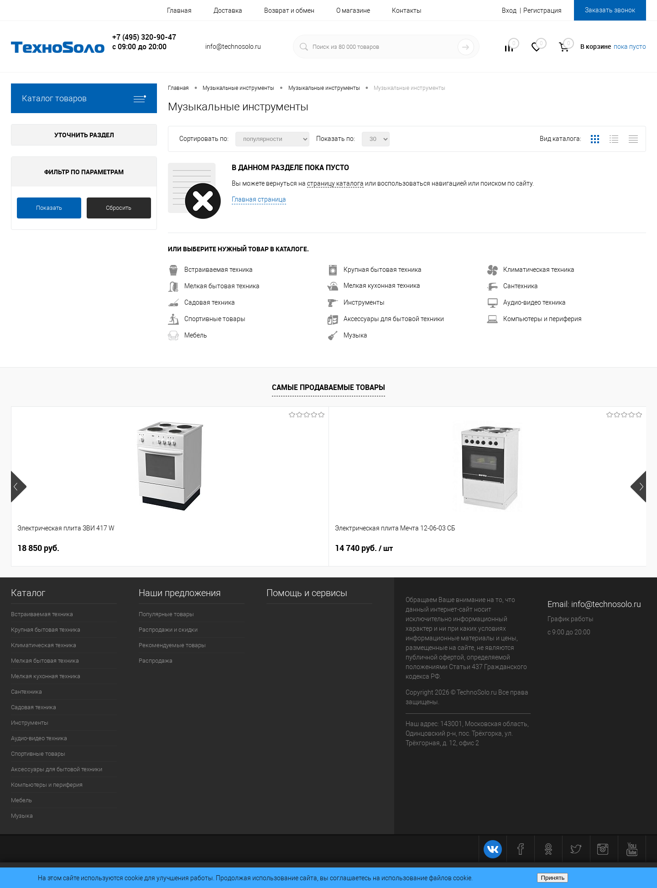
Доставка (228, 10)
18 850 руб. (38, 548)
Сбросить (118, 207)
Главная (179, 10)
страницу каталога (335, 183)
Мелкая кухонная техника (373, 285)
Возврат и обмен (289, 10)
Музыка (347, 335)
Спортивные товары (206, 318)
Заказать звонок (610, 10)
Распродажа (155, 660)
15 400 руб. (364, 548)
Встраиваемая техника (210, 269)
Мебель (187, 335)
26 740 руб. (523, 548)
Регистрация (542, 10)
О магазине (353, 10)
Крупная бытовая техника (374, 269)
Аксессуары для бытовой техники (385, 318)
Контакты (407, 10)
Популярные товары (166, 614)
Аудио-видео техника (526, 302)
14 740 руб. (205, 548)
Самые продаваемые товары (328, 387)
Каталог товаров (84, 98)
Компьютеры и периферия (534, 318)
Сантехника (512, 286)
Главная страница (259, 199)
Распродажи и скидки (168, 629)
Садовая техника (201, 302)
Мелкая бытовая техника (214, 286)
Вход (509, 10)
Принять (552, 877)
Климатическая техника (530, 269)
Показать (49, 207)
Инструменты (356, 302)
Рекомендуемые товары (172, 645)
